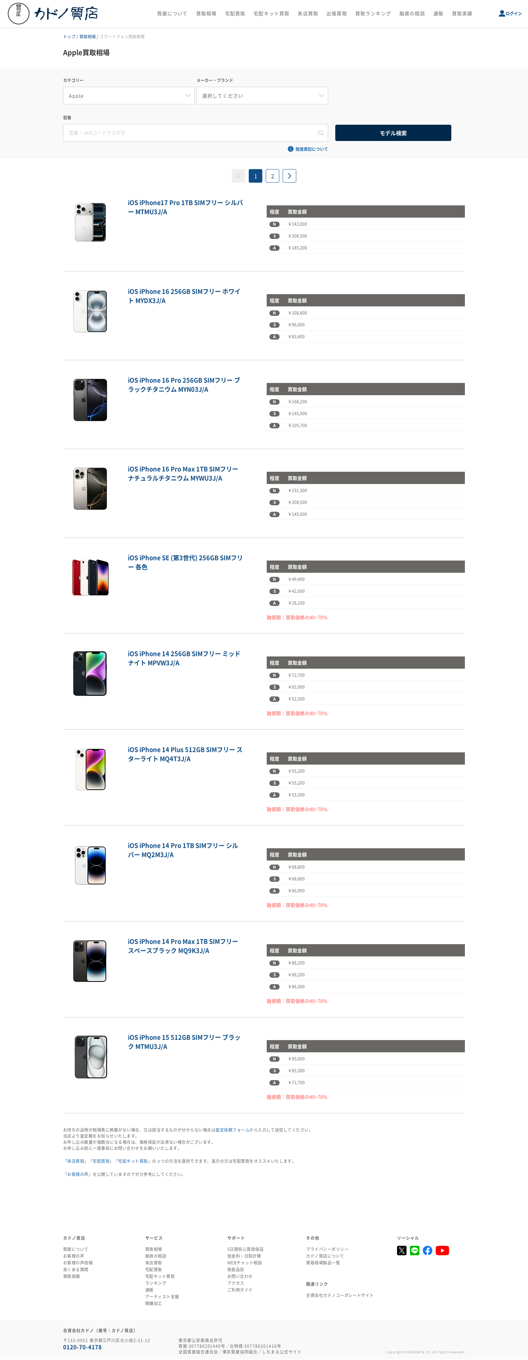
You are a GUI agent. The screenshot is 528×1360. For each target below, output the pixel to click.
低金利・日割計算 (244, 1257)
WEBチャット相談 (244, 1263)
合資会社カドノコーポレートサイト (340, 1296)
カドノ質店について (325, 1257)
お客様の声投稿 (78, 1263)
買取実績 (462, 13)
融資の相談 (412, 13)
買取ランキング (373, 13)
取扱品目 (235, 1270)
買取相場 (206, 13)
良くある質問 (76, 1270)
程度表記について (312, 150)
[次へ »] (289, 176)
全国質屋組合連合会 (198, 1353)
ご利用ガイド (240, 1290)
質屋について (172, 13)
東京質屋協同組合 (240, 1353)
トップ (69, 37)
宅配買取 (235, 13)
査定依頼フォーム (232, 1131)
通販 (438, 13)
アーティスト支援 (162, 1297)
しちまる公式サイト (282, 1353)
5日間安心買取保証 (245, 1250)
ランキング (155, 1284)
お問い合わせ (240, 1277)
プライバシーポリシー (327, 1250)
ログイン (514, 14)
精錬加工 (153, 1304)
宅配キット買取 (271, 13)
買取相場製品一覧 (323, 1263)
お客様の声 (77, 1175)
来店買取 (308, 13)
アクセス (235, 1284)
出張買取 (336, 13)
